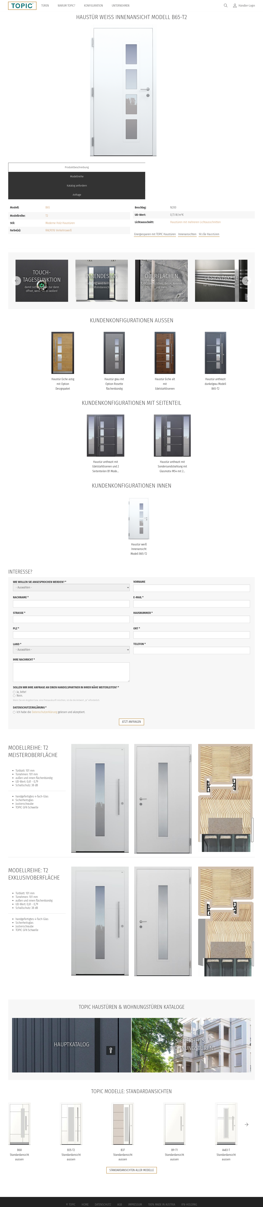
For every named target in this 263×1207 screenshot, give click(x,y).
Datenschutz (103, 1177)
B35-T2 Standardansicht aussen (71, 1127)
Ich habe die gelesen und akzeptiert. (49, 684)
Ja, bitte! (19, 664)
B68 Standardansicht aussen (19, 1127)
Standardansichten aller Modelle (131, 1142)
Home (85, 1177)
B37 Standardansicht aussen (122, 1127)
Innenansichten (187, 206)
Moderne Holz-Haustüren (60, 195)
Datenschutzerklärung (30, 680)
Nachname (21, 569)
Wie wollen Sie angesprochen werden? (39, 554)
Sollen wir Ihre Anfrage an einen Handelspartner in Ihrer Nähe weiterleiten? (66, 659)
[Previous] (16, 253)
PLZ (16, 600)
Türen (47, 5)
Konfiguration (95, 5)
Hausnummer (143, 585)
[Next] (246, 253)
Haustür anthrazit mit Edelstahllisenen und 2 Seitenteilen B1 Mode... (105, 438)
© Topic (70, 1177)
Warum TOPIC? (69, 5)
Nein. (18, 668)
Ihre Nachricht (24, 632)
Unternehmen (123, 5)
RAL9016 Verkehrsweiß (58, 203)
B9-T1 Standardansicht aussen (174, 1127)
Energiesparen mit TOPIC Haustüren (155, 206)
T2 (46, 188)
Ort (136, 600)
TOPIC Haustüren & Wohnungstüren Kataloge (131, 979)
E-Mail (138, 569)
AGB (119, 1177)
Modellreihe (101, 167)
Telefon (139, 616)
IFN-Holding (189, 1177)
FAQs (214, 207)
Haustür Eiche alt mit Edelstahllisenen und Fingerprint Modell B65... (165, 361)
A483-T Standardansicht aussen (226, 1127)
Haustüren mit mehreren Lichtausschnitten (195, 194)
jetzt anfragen (131, 694)
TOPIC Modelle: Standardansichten (131, 1063)
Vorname (139, 554)
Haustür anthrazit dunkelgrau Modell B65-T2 (215, 356)
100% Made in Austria (161, 1177)
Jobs (201, 207)
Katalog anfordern (162, 167)
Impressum (135, 1177)
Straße (19, 585)
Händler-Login (247, 5)
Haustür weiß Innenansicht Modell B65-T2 (139, 521)
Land (17, 616)
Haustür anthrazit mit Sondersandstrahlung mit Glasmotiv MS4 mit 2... (172, 438)
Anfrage (224, 167)
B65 (47, 180)
